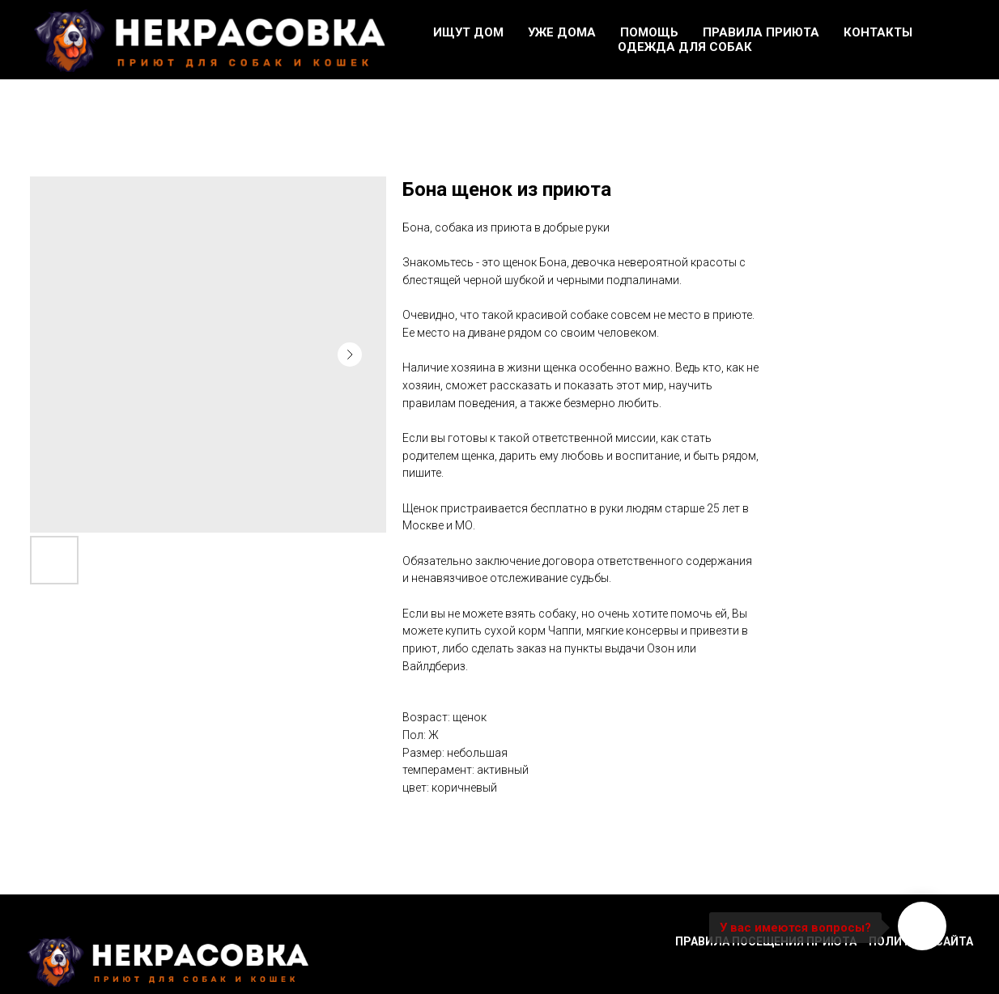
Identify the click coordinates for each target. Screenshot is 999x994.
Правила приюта (761, 32)
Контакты (878, 32)
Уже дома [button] (562, 32)
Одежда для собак (685, 47)
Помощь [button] (649, 32)
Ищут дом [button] (468, 32)
